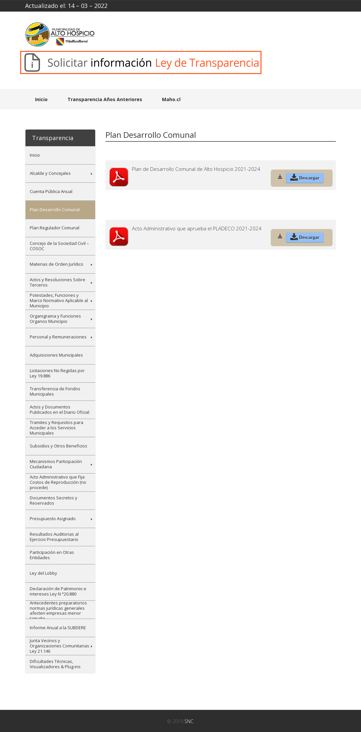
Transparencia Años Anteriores (104, 99)
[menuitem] (60, 155)
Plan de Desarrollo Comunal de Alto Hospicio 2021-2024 (196, 169)
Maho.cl (171, 99)
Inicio (41, 99)
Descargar (304, 178)
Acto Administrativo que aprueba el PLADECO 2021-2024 (196, 228)
